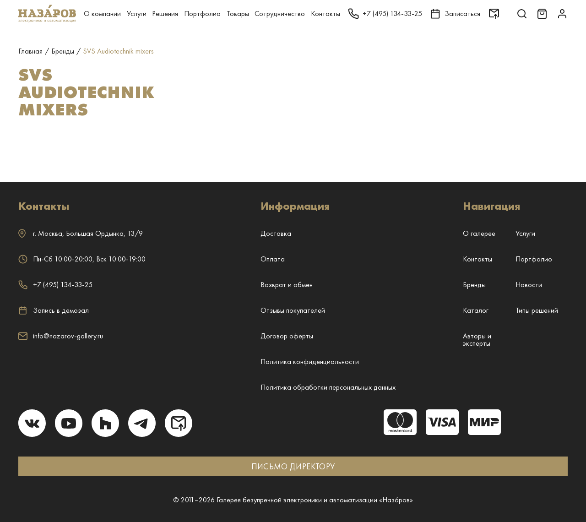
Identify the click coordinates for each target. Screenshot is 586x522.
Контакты (325, 13)
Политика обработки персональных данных (328, 387)
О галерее (479, 233)
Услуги (136, 13)
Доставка (275, 233)
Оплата (272, 259)
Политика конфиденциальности (309, 361)
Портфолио (202, 13)
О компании (102, 13)
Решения (165, 13)
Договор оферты (286, 336)
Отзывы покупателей (292, 310)
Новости (528, 284)
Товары (238, 13)
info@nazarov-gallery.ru (60, 336)
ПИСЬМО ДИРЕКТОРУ (293, 466)
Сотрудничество (280, 13)
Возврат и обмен (286, 284)
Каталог (475, 310)
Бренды (474, 284)
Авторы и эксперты (477, 339)
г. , (80, 233)
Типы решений (536, 310)
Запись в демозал (53, 310)
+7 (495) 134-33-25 (55, 284)
